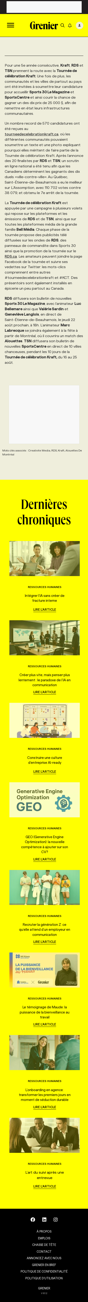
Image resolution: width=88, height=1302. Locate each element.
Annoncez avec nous (44, 1258)
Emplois (44, 1238)
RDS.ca (11, 256)
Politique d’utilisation (44, 1278)
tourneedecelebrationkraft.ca (31, 134)
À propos (44, 1231)
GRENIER (44, 1288)
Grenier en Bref (44, 1264)
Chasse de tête (44, 1244)
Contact (44, 1251)
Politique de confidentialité (44, 1271)
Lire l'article (44, 609)
